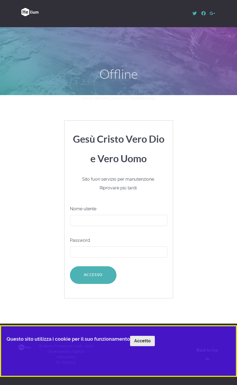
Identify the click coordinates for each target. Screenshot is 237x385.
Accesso (93, 275)
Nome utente (83, 208)
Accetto (142, 340)
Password (80, 240)
